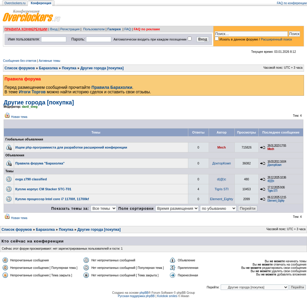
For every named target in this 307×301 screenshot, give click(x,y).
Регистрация (69, 29)
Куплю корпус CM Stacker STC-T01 (43, 189)
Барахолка (48, 68)
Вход (54, 29)
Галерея (114, 29)
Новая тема (19, 117)
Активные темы (49, 60)
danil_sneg (29, 106)
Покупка (69, 68)
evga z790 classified (31, 179)
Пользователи (94, 29)
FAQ (127, 29)
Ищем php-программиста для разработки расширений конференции (71, 147)
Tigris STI (222, 189)
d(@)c (221, 179)
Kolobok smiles (167, 296)
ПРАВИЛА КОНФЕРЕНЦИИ (25, 29)
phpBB (143, 292)
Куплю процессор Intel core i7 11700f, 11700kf (52, 199)
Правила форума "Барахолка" (40, 163)
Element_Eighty (221, 199)
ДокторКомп (221, 163)
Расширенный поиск (276, 39)
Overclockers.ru (14, 3)
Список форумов (19, 68)
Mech (221, 147)
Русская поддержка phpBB (136, 296)
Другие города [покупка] (102, 68)
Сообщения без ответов (19, 60)
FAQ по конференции (292, 3)
